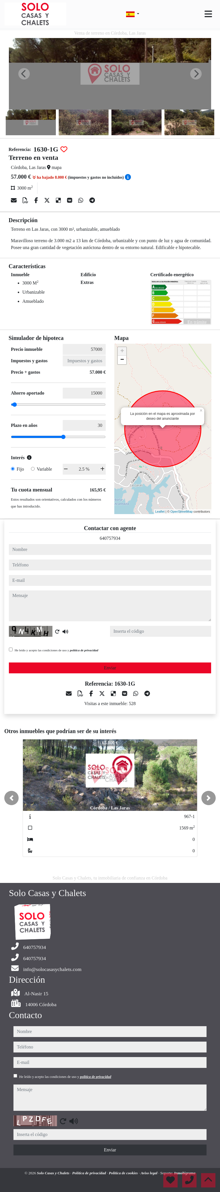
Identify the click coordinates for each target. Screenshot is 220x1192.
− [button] (122, 360)
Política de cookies (124, 1173)
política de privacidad (84, 650)
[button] (11, 798)
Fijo (20, 469)
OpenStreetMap (181, 511)
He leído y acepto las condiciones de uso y (56, 650)
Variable (44, 469)
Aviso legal (149, 1173)
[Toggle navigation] (208, 14)
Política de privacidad (89, 1173)
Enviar (110, 667)
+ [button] (122, 351)
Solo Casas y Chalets (53, 1173)
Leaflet (160, 511)
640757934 (110, 538)
